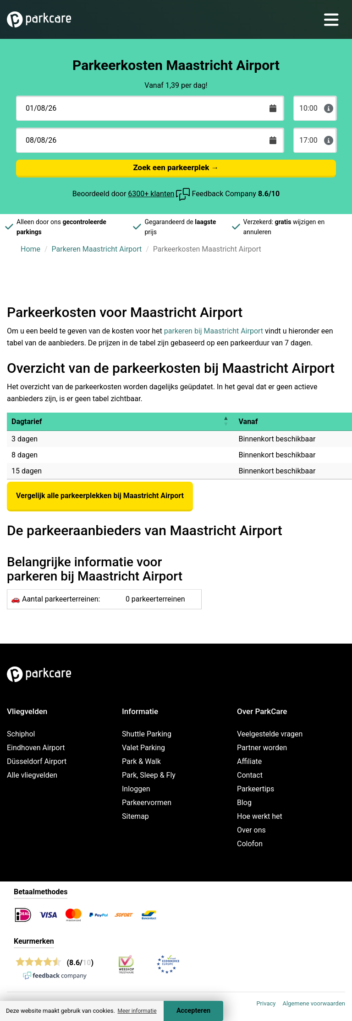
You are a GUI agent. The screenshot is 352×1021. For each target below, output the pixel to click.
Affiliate (249, 761)
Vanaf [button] (248, 421)
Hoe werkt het (259, 816)
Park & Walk (141, 761)
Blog (244, 802)
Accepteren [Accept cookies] (193, 1011)
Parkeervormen (146, 802)
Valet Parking (143, 747)
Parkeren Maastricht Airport (97, 249)
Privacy (265, 1003)
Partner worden (262, 747)
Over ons (251, 830)
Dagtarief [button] (26, 421)
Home (30, 249)
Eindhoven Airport (36, 747)
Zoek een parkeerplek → (176, 167)
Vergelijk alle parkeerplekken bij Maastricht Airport (100, 495)
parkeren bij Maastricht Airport (213, 331)
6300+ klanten (151, 193)
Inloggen (136, 789)
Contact (250, 775)
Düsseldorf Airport (36, 761)
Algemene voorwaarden (313, 1003)
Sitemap (135, 816)
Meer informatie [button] (136, 1011)
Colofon (250, 843)
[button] (225, 421)
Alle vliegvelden (32, 775)
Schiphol (21, 734)
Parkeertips (255, 789)
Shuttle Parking (146, 734)
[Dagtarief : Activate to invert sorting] (120, 422)
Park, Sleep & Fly (149, 775)
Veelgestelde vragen (269, 734)
